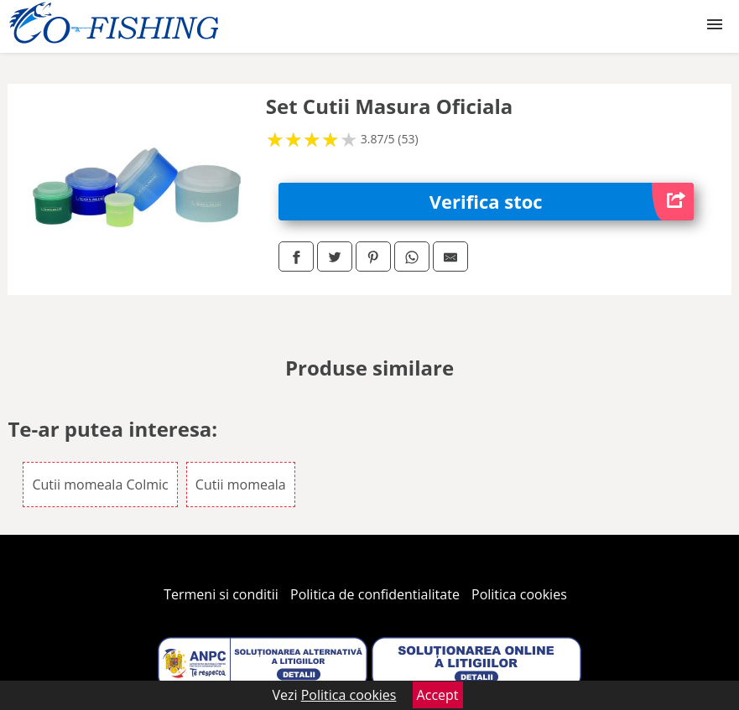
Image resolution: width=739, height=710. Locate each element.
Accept (438, 695)
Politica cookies (519, 594)
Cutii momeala (240, 484)
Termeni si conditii (221, 594)
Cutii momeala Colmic (100, 484)
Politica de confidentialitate (375, 594)
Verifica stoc (561, 201)
